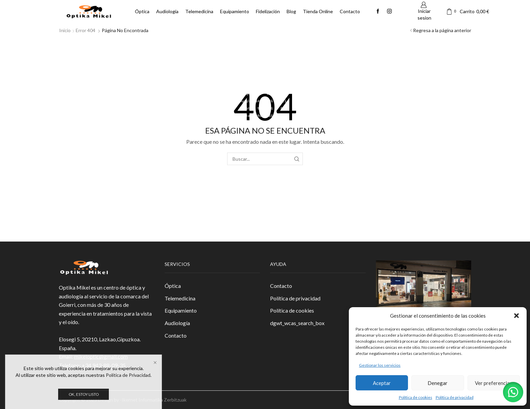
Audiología (167, 11)
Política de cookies (415, 397)
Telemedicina (199, 11)
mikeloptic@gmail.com (101, 356)
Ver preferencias (493, 383)
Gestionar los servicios (380, 365)
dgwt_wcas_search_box (297, 323)
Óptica (142, 11)
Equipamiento (234, 11)
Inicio (65, 30)
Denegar (438, 383)
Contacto (350, 11)
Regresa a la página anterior (442, 30)
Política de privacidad (455, 397)
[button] (516, 315)
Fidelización (268, 11)
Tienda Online (318, 11)
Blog (291, 11)
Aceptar (382, 383)
